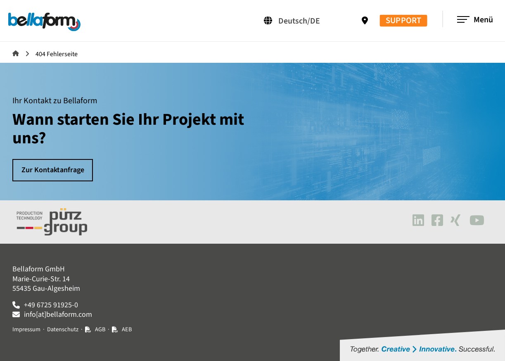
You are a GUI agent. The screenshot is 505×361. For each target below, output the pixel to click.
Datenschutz (62, 329)
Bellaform (15, 53)
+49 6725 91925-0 (51, 305)
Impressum (26, 329)
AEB (127, 329)
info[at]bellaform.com (58, 314)
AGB (100, 329)
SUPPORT (403, 21)
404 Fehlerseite (57, 54)
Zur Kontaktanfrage (52, 170)
